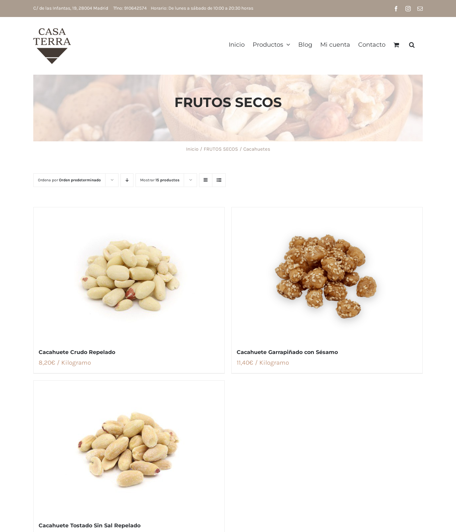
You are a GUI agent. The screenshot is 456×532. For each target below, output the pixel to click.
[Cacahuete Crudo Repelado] (129, 274)
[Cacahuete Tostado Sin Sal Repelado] (129, 447)
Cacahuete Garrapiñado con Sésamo (287, 352)
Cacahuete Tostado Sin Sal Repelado (89, 525)
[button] (412, 44)
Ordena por (69, 180)
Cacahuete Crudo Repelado (77, 352)
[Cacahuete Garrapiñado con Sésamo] (327, 274)
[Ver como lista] (218, 180)
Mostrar (159, 180)
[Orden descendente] (126, 180)
